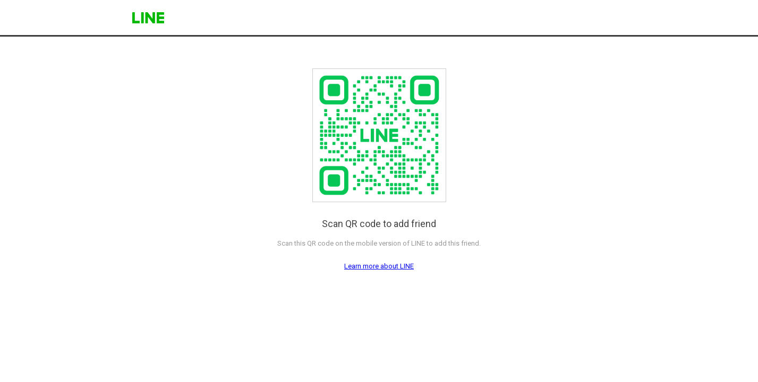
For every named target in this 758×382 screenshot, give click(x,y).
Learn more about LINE (379, 266)
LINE (148, 17)
